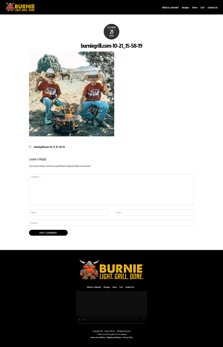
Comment (36, 177)
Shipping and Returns (114, 337)
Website (34, 223)
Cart (203, 7)
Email (119, 212)
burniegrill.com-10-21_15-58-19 (111, 45)
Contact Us (213, 7)
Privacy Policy (128, 337)
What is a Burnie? (170, 7)
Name (34, 212)
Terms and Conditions (97, 337)
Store (194, 7)
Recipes (185, 7)
